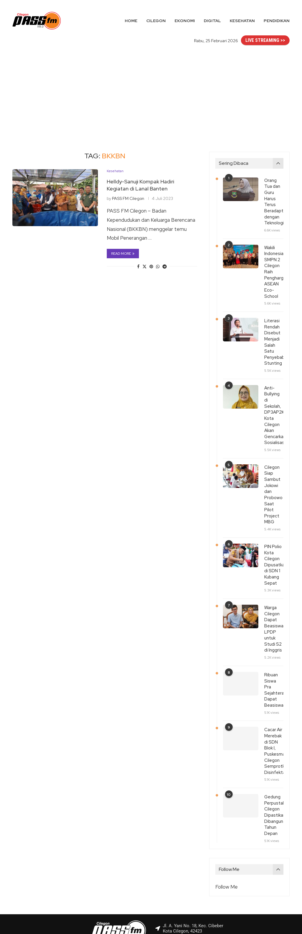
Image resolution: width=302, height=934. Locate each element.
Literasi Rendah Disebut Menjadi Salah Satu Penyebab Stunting (273, 335)
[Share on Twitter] (144, 266)
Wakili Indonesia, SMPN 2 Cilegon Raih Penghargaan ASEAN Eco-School (273, 268)
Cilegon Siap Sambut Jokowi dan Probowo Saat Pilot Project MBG (273, 473)
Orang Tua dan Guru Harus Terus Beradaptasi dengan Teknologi (273, 200)
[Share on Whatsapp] (158, 266)
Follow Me (226, 845)
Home (131, 20)
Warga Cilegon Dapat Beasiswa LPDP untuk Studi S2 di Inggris (273, 600)
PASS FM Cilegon (128, 198)
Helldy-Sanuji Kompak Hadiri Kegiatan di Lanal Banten (140, 185)
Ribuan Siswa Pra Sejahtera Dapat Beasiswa (273, 656)
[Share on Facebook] (138, 266)
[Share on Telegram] (165, 266)
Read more (122, 253)
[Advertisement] (151, 93)
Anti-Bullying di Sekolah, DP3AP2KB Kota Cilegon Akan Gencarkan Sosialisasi (273, 403)
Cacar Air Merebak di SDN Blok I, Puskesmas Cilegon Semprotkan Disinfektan (273, 712)
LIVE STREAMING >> (265, 40)
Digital (212, 20)
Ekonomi (185, 20)
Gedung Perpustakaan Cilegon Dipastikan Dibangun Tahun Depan (273, 774)
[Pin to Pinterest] (151, 266)
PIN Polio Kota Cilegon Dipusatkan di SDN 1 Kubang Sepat (273, 538)
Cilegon (156, 20)
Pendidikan (277, 20)
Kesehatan (242, 20)
